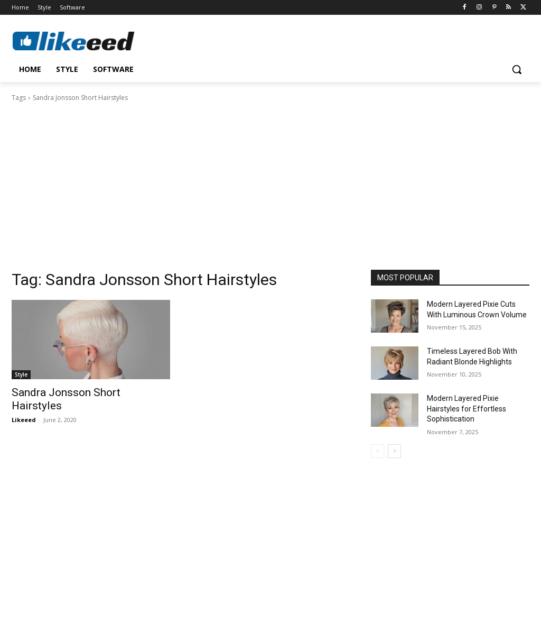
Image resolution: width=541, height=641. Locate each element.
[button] (516, 69)
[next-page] (394, 451)
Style (21, 374)
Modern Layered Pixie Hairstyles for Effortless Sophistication (466, 408)
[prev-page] (377, 451)
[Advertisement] (270, 182)
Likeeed (24, 420)
